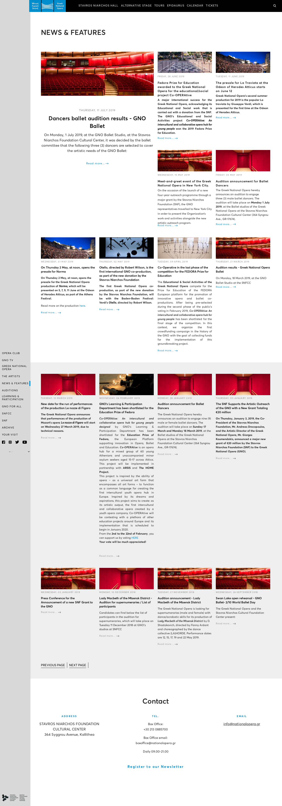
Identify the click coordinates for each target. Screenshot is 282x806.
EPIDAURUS (176, 6)
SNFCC (7, 413)
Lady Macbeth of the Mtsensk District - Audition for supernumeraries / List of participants (126, 601)
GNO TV (7, 361)
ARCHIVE (8, 427)
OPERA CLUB (11, 353)
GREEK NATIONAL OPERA (14, 368)
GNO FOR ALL (12, 406)
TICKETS (213, 6)
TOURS (160, 6)
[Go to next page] (78, 665)
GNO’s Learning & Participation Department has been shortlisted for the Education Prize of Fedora (124, 407)
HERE (135, 537)
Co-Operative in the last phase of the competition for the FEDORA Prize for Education (183, 271)
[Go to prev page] (54, 665)
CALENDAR (196, 6)
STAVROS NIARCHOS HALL (99, 6)
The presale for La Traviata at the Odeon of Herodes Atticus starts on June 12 (242, 87)
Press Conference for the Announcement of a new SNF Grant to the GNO (68, 601)
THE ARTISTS (11, 376)
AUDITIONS (10, 390)
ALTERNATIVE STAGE (137, 6)
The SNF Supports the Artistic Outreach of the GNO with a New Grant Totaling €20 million (243, 407)
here (83, 305)
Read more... (96, 163)
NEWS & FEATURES (15, 383)
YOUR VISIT (10, 435)
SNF (5, 420)
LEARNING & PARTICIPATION (13, 398)
